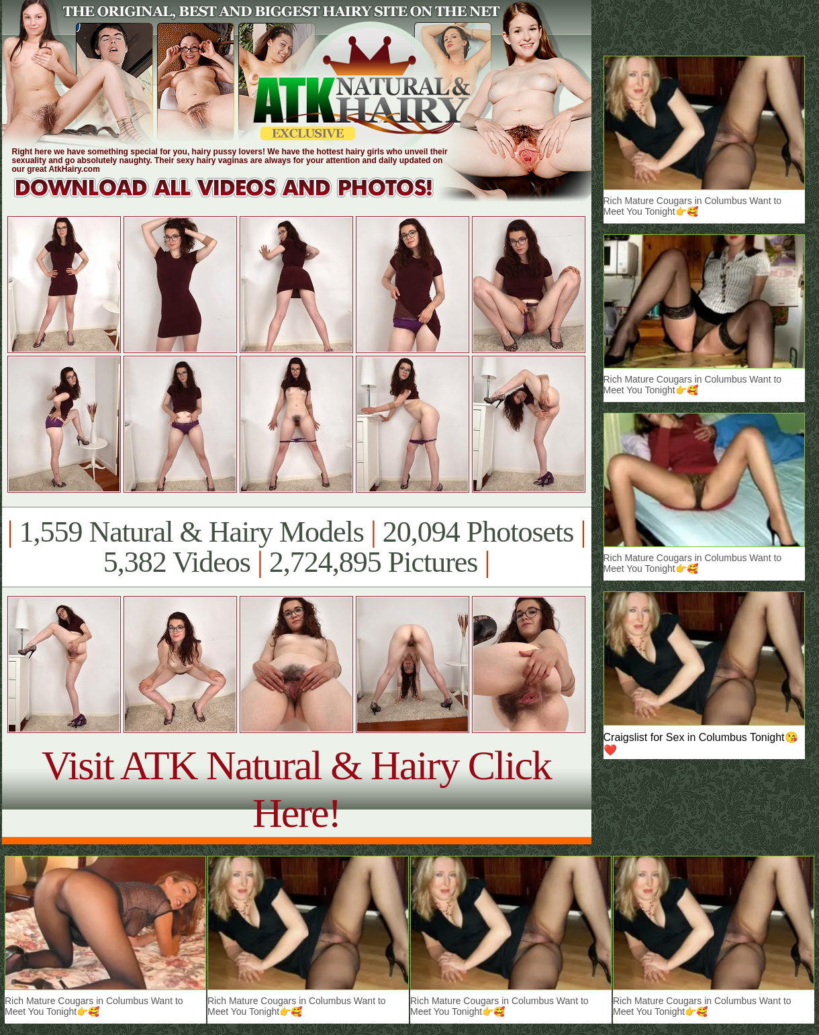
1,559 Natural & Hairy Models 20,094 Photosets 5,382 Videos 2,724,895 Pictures (296, 547)
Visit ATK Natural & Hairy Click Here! (296, 789)
